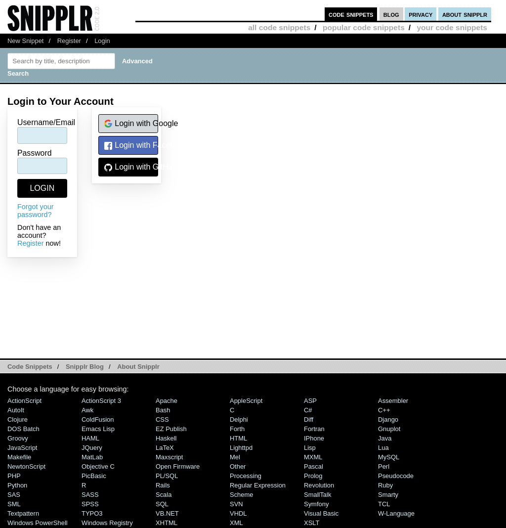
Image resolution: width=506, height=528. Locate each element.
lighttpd (241, 447)
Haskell (166, 438)
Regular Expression (258, 485)
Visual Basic (321, 513)
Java (384, 438)
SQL (162, 504)
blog (391, 14)
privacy (420, 14)
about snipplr (464, 14)
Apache (166, 400)
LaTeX (165, 447)
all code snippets (279, 27)
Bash (163, 410)
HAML (90, 438)
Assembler (393, 400)
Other (238, 466)
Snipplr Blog (85, 366)
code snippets (351, 14)
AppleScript (246, 400)
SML (14, 504)
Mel (235, 457)
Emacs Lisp (98, 429)
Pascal (313, 466)
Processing (245, 476)
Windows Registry (107, 523)
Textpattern (23, 513)
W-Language (396, 513)
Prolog (313, 476)
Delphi (239, 419)
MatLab (92, 457)
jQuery (92, 447)
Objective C (98, 466)
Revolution (319, 485)
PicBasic (94, 476)
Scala (163, 494)
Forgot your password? (35, 211)
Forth (237, 429)
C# (308, 410)
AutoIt (15, 410)
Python (17, 485)
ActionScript (24, 400)
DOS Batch (23, 429)
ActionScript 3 (101, 400)
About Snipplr (138, 366)
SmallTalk (317, 494)
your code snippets (452, 27)
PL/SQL (167, 476)
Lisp (310, 447)
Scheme (241, 494)
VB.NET (167, 513)
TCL (384, 504)
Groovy (17, 438)
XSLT (311, 523)
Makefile (19, 457)
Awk (87, 410)
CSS (162, 419)
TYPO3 (92, 513)
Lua (383, 447)
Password (34, 153)
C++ (384, 410)
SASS (90, 494)
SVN (236, 504)
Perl (383, 466)
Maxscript (169, 457)
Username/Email (46, 122)
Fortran (314, 429)
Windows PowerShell (37, 523)
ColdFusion (98, 419)
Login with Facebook (131, 145)
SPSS (90, 504)
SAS (13, 494)
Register (69, 40)
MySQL (388, 457)
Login (102, 40)
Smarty (388, 494)
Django (388, 419)
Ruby (385, 485)
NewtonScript (26, 466)
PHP (14, 476)
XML (236, 523)
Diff (308, 419)
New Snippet (25, 40)
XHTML (166, 523)
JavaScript (22, 447)
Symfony (316, 504)
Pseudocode (396, 476)
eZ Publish (171, 429)
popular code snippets (364, 27)
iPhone (314, 438)
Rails (163, 485)
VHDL (238, 513)
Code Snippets (29, 366)
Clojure (17, 419)
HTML (238, 438)
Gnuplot (389, 429)
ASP (310, 400)
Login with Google (131, 124)
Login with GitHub (131, 167)
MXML (313, 457)
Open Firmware (178, 466)
